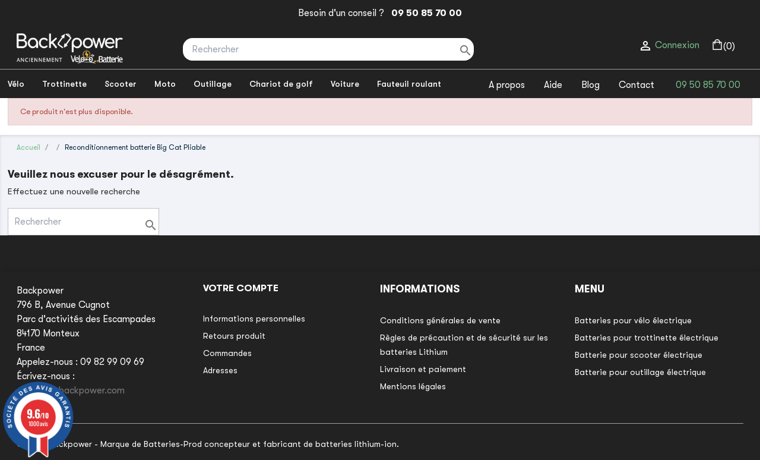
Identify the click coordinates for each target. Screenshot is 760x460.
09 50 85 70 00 (424, 13)
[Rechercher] (328, 49)
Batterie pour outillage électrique (640, 372)
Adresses (220, 370)
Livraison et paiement (423, 369)
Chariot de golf (281, 84)
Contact (636, 85)
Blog (590, 85)
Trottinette (64, 84)
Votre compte (240, 288)
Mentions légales (413, 386)
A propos (507, 85)
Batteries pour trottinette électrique (646, 337)
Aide (553, 85)
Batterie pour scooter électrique (638, 355)
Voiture (345, 84)
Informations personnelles (254, 318)
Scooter (120, 84)
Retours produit (234, 336)
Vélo (16, 84)
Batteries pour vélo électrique (633, 320)
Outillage (213, 84)
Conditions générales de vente (440, 320)
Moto (165, 84)
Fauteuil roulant (409, 84)
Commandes (227, 353)
